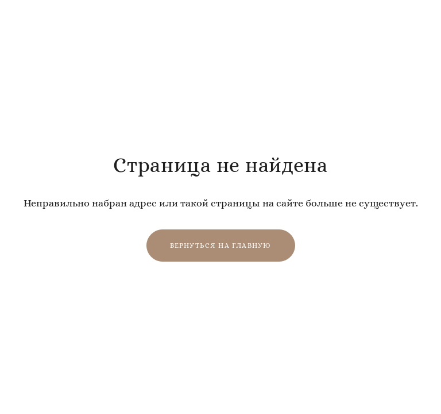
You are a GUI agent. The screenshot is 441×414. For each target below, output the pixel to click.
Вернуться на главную (221, 245)
